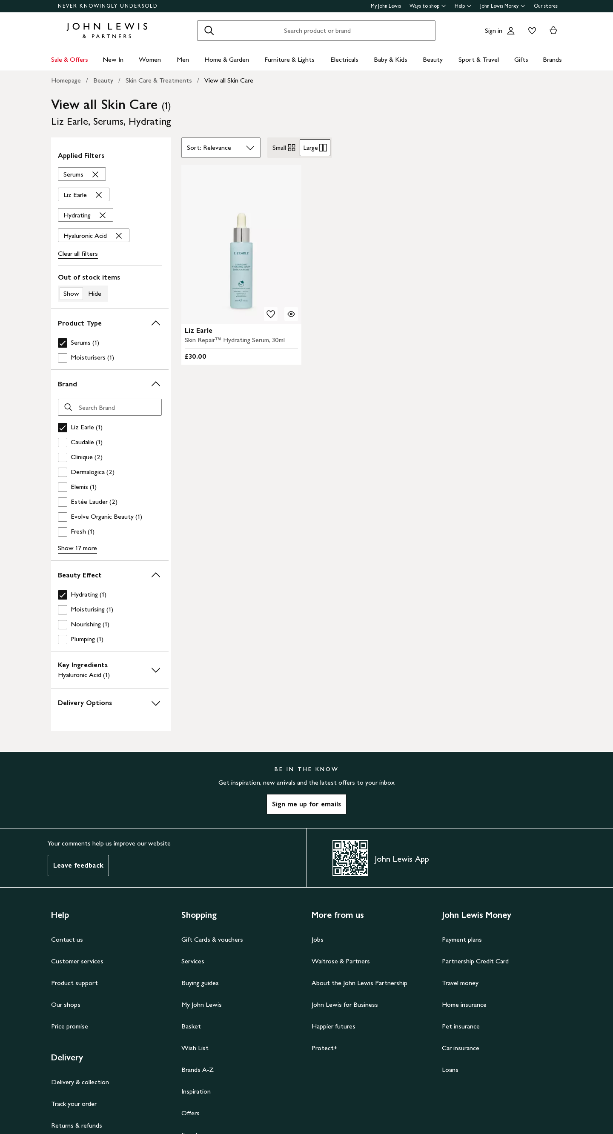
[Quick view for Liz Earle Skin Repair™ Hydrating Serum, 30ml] (291, 314)
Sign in (493, 30)
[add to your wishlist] (271, 314)
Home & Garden (226, 59)
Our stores (546, 6)
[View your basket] (553, 30)
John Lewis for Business (345, 1004)
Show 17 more (77, 548)
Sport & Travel (478, 59)
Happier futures (333, 1026)
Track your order (74, 1104)
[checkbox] (108, 343)
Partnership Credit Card (475, 961)
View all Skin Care (228, 80)
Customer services (77, 961)
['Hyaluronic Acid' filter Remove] (93, 236)
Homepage (66, 80)
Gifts (521, 59)
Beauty (433, 59)
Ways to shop (428, 6)
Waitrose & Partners (341, 961)
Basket (191, 1026)
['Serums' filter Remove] (81, 174)
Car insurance (460, 1048)
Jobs (318, 939)
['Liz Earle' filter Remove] (83, 195)
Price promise (69, 1026)
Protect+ (325, 1048)
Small (284, 148)
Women (150, 59)
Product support (74, 983)
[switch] (110, 287)
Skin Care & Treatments (159, 80)
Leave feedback (78, 865)
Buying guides (200, 983)
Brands (552, 59)
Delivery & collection (80, 1082)
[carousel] (241, 244)
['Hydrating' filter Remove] (85, 215)
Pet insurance (461, 1026)
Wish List (195, 1048)
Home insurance (464, 1004)
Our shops (65, 1004)
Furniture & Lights (289, 59)
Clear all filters (78, 253)
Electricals (344, 59)
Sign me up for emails (306, 804)
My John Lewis (386, 6)
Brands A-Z (197, 1069)
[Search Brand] (110, 407)
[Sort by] (221, 147)
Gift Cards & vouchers (212, 939)
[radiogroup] (299, 147)
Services (192, 961)
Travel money (460, 983)
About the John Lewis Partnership (359, 983)
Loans (450, 1069)
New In (113, 59)
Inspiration (196, 1091)
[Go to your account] (510, 30)
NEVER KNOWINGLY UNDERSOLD (108, 6)
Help (463, 6)
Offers (190, 1113)
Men (183, 59)
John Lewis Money (502, 6)
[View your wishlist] (530, 30)
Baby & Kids (390, 59)
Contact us (67, 939)
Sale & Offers (69, 59)
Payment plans (462, 939)
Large (315, 147)
